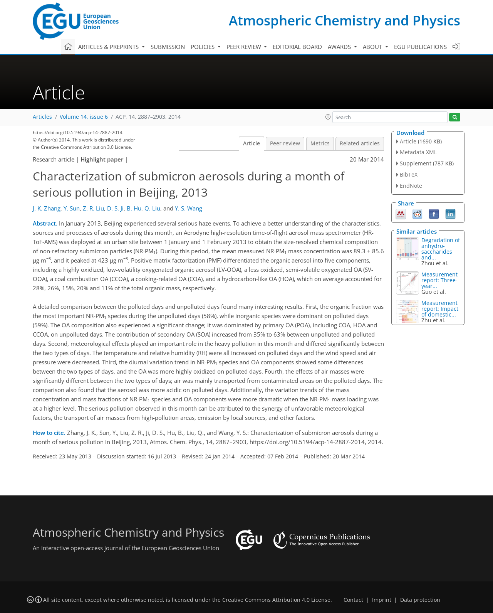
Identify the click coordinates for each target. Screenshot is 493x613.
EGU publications (420, 47)
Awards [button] (340, 47)
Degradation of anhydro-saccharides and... (440, 248)
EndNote (411, 185)
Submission (168, 47)
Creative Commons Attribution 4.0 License (276, 599)
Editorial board (297, 47)
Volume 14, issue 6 (84, 116)
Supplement (415, 163)
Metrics (320, 143)
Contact (353, 599)
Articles (42, 116)
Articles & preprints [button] (109, 47)
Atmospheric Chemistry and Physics (344, 20)
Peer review (285, 143)
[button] (328, 116)
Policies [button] (203, 47)
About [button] (373, 47)
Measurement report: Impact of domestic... (439, 308)
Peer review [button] (244, 47)
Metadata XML (418, 152)
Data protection (420, 599)
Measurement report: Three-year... (439, 280)
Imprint (381, 599)
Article (251, 143)
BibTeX (409, 174)
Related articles (360, 143)
